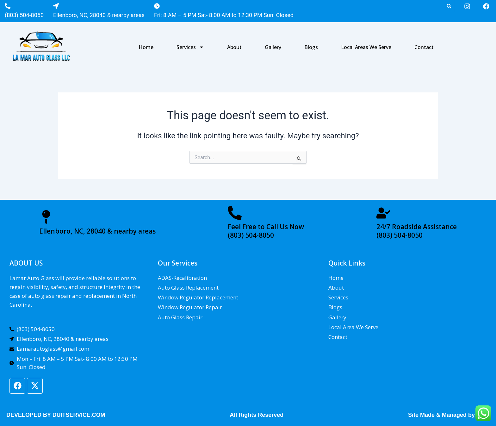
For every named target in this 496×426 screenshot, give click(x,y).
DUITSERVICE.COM (79, 415)
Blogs (311, 47)
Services (190, 47)
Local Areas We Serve (366, 47)
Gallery (273, 47)
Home (146, 47)
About (234, 47)
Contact (424, 47)
